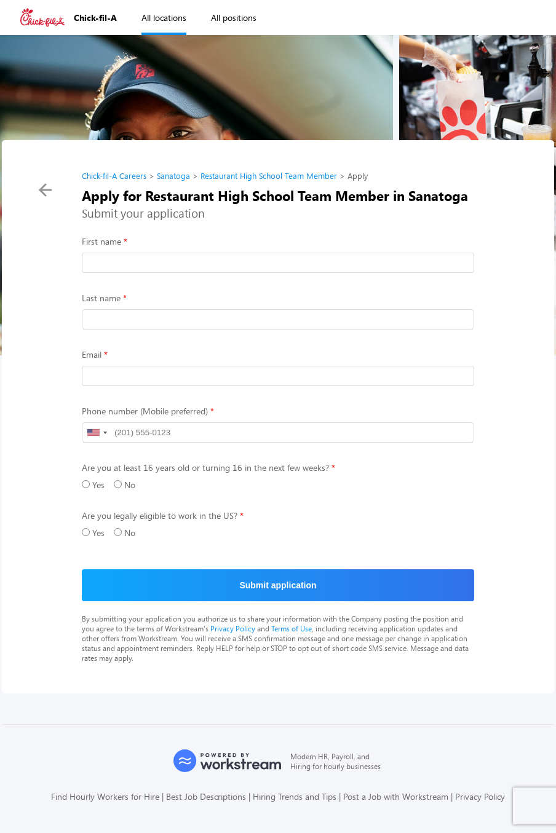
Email (91, 354)
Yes (93, 485)
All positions (233, 17)
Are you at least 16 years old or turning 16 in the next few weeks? (205, 467)
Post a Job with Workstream (395, 796)
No (124, 485)
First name (101, 241)
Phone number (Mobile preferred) (145, 411)
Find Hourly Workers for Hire (105, 796)
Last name (101, 298)
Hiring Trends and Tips (294, 796)
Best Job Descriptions (206, 796)
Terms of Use (291, 628)
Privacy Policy (232, 628)
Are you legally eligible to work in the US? (159, 515)
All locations (163, 17)
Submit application (277, 585)
